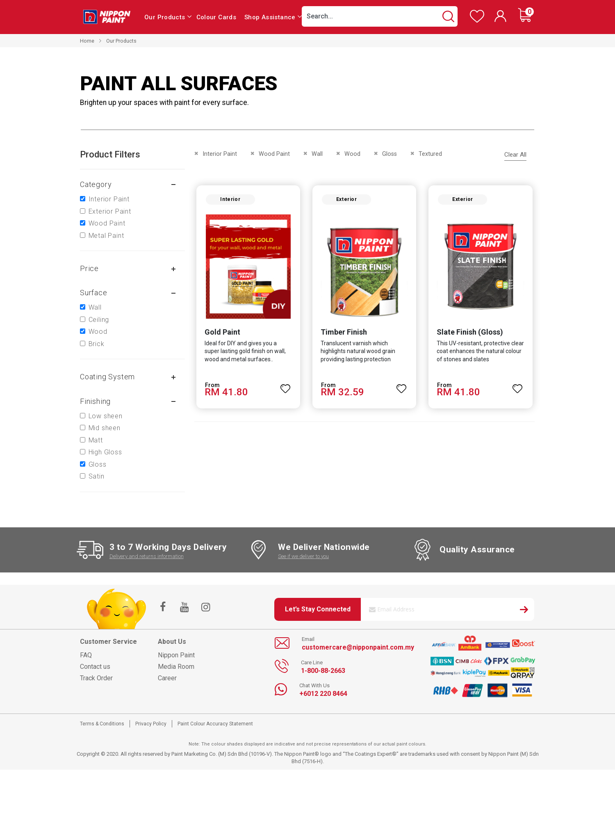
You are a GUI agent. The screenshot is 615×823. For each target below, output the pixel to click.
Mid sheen (105, 428)
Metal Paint (106, 235)
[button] (285, 385)
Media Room (176, 666)
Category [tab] (96, 184)
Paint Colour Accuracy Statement (215, 724)
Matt (96, 440)
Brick (97, 344)
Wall (95, 307)
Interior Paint (109, 199)
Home (87, 41)
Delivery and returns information (146, 556)
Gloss (98, 464)
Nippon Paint (176, 655)
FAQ (86, 655)
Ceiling (99, 320)
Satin (97, 476)
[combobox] (380, 16)
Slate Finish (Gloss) (470, 332)
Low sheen (106, 416)
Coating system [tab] (107, 376)
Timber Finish (344, 332)
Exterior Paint (110, 211)
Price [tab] (89, 268)
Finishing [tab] (95, 401)
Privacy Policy (150, 724)
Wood (98, 331)
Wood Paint (107, 223)
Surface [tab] (93, 292)
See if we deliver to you (303, 556)
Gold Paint (222, 332)
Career (167, 678)
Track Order (96, 678)
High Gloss (105, 452)
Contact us (95, 666)
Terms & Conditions (102, 724)
